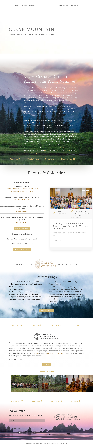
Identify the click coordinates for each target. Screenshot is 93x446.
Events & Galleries (28, 5)
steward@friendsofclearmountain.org (27, 428)
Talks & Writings (63, 5)
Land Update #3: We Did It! (22, 243)
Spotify (35, 325)
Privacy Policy (63, 443)
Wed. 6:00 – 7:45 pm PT (21, 200)
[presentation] (83, 192)
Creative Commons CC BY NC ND (48, 443)
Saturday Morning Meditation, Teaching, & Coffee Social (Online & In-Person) (71, 226)
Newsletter (63, 159)
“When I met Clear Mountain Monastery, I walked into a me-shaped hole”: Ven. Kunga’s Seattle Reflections (25, 284)
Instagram (16, 401)
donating (36, 353)
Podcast (16, 325)
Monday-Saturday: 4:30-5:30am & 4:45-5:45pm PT (22, 189)
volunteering (59, 353)
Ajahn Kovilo (73, 264)
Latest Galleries (46, 372)
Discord (45, 159)
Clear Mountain (33, 443)
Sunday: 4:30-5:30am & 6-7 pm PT (22, 191)
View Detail (58, 240)
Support (73, 5)
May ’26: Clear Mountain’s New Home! (22, 239)
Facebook (35, 401)
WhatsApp (28, 159)
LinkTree (75, 325)
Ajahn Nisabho (62, 264)
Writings (30, 264)
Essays (68, 287)
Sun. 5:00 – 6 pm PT (22, 222)
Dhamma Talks (21, 264)
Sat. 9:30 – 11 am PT (22, 211)
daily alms (50, 353)
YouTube (10, 159)
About (17, 5)
